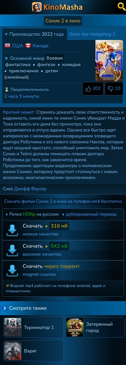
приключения (23, 71)
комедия (71, 64)
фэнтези (46, 64)
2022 (47, 34)
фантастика (18, 64)
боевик (54, 58)
